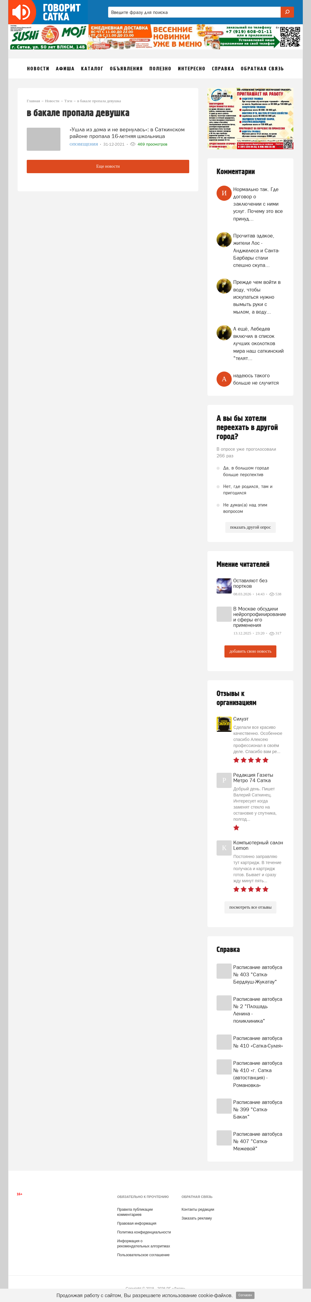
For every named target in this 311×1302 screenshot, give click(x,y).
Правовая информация (136, 1223)
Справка (228, 949)
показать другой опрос (250, 527)
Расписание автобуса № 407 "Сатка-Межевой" (257, 1141)
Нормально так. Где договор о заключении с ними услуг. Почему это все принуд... (258, 204)
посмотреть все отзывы (250, 907)
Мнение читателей (243, 564)
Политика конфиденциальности (144, 1232)
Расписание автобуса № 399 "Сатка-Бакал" (257, 1109)
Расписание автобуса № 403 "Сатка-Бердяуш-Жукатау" (257, 974)
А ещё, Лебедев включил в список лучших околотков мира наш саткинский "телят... (258, 343)
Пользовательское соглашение (143, 1255)
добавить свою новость (250, 651)
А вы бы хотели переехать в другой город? (247, 427)
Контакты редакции (198, 1209)
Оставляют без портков (250, 583)
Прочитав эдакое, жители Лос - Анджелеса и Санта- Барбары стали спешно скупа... (256, 250)
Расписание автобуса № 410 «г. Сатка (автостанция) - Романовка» (257, 1074)
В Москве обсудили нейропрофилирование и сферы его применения (258, 617)
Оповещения (84, 144)
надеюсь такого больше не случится (256, 379)
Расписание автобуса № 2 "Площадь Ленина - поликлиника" (257, 1010)
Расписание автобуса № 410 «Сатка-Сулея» (258, 1041)
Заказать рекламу (197, 1218)
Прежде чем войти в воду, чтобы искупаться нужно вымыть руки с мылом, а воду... (257, 297)
